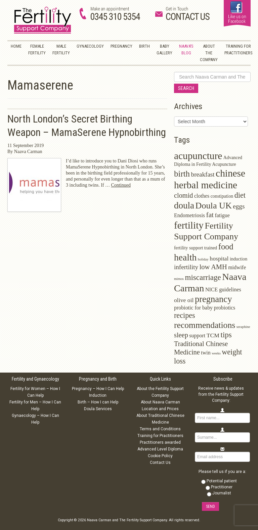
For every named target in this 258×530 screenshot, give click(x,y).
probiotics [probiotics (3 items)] (224, 307)
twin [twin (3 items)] (205, 352)
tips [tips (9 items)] (226, 335)
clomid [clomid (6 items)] (183, 195)
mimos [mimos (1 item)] (179, 279)
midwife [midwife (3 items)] (237, 267)
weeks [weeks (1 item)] (216, 353)
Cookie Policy (160, 455)
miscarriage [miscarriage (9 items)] (203, 277)
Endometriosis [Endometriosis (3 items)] (189, 215)
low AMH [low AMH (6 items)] (213, 267)
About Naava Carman (160, 402)
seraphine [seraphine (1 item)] (243, 327)
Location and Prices (160, 408)
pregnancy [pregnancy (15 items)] (213, 299)
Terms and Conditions (160, 429)
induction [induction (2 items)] (238, 258)
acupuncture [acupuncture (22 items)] (198, 155)
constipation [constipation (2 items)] (222, 196)
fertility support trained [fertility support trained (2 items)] (195, 247)
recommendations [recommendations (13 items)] (204, 325)
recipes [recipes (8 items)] (184, 315)
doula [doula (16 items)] (184, 205)
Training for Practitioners (160, 435)
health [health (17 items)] (185, 257)
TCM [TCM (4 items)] (213, 335)
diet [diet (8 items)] (240, 195)
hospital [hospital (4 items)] (219, 258)
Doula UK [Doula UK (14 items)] (214, 205)
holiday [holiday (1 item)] (203, 259)
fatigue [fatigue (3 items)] (222, 215)
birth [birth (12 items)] (182, 173)
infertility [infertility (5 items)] (186, 267)
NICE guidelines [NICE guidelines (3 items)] (223, 289)
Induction (97, 395)
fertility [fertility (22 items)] (189, 225)
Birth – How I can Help (98, 402)
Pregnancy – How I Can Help (98, 388)
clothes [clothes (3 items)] (201, 196)
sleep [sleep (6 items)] (181, 335)
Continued (121, 185)
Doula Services (98, 408)
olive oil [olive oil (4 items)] (184, 300)
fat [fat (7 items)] (210, 215)
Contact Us (160, 462)
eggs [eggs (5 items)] (239, 206)
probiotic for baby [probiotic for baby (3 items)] (193, 307)
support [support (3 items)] (197, 335)
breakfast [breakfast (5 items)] (203, 174)
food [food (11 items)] (225, 246)
